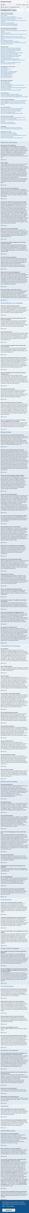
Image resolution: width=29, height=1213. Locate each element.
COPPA (16, 205)
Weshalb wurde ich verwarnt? (6, 57)
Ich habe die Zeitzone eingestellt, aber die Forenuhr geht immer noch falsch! (14, 35)
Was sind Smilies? (4, 70)
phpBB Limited (4, 367)
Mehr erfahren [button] (10, 1206)
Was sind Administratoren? (6, 81)
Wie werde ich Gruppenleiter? (6, 86)
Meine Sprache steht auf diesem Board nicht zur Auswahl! (12, 36)
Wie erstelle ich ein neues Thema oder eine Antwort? (11, 48)
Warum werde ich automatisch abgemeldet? (9, 24)
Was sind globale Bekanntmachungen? (8, 72)
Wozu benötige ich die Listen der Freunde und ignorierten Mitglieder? (14, 100)
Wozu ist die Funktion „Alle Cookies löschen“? (9, 25)
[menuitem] (4, 5)
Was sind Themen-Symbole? (6, 77)
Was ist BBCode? (4, 67)
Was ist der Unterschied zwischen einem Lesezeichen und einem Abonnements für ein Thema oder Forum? (13, 118)
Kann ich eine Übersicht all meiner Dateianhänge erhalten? (12, 128)
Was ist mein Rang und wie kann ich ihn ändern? (10, 41)
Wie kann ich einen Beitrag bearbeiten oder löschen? (11, 49)
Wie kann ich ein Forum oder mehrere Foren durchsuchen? (12, 108)
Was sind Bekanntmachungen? (7, 73)
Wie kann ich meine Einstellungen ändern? (9, 29)
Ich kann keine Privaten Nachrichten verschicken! (10, 94)
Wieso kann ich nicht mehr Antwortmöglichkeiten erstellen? (12, 52)
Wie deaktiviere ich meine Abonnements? (8, 123)
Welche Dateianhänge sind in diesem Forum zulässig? (11, 127)
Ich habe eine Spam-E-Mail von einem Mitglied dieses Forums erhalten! (14, 96)
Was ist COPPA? (4, 15)
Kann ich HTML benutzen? (6, 69)
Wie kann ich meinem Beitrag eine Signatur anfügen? (11, 50)
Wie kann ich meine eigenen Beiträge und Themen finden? (12, 113)
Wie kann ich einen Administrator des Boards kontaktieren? (12, 137)
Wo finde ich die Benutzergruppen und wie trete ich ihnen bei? (12, 85)
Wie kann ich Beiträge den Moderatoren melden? (10, 58)
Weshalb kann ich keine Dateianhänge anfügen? (10, 56)
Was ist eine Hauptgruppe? (6, 88)
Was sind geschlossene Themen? (7, 76)
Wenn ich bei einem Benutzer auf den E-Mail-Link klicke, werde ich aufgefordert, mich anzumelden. (13, 43)
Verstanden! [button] (8, 1210)
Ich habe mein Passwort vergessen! (7, 22)
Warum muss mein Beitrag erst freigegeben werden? (11, 62)
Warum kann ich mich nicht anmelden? (8, 19)
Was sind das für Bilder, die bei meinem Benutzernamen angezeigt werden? (13, 38)
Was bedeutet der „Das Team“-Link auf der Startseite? (11, 90)
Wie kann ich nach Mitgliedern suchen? (8, 112)
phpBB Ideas (7, 1152)
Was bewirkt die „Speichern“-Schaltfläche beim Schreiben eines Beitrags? (13, 61)
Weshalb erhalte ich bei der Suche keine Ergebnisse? (11, 109)
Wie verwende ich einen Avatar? (7, 40)
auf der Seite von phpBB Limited (7, 1141)
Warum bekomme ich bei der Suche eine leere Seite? (11, 110)
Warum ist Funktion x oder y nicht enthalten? (9, 134)
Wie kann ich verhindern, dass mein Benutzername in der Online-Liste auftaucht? (14, 31)
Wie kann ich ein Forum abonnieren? (8, 122)
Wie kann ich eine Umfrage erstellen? (8, 51)
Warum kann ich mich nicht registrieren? (8, 16)
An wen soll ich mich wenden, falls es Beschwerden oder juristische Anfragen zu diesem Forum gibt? (13, 136)
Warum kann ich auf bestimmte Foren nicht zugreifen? (11, 55)
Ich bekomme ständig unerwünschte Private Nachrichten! (11, 95)
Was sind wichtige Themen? (6, 75)
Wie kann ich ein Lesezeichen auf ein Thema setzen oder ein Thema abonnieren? (14, 120)
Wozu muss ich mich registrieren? (7, 14)
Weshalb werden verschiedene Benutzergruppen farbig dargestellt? (13, 87)
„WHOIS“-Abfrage (16, 1166)
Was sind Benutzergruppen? (6, 84)
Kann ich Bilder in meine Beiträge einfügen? (9, 71)
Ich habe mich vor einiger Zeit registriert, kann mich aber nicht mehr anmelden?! (13, 21)
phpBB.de (13, 367)
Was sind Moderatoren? (5, 82)
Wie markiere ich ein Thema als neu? (8, 63)
